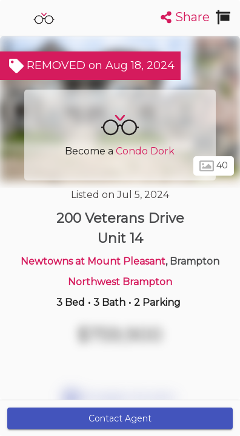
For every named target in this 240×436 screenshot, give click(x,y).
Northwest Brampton (120, 282)
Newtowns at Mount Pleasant (93, 261)
